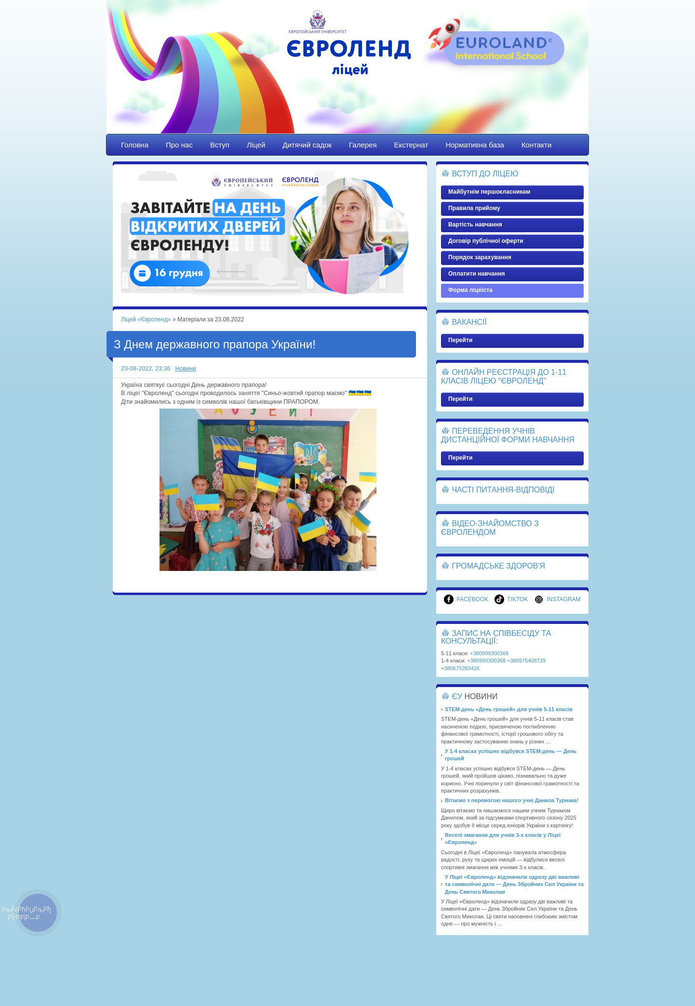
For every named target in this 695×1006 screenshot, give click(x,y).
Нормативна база (474, 144)
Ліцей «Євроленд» (347, 75)
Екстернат (411, 144)
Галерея (363, 144)
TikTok (511, 599)
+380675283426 (460, 668)
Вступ (219, 144)
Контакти (536, 144)
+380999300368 (489, 653)
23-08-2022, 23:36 (145, 368)
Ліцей (256, 144)
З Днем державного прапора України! (215, 344)
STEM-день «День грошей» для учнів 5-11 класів (509, 709)
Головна (134, 144)
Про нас (179, 144)
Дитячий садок (307, 144)
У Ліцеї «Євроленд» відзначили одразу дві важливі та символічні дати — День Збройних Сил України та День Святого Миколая (514, 884)
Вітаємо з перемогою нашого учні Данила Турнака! (511, 800)
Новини (185, 368)
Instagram (557, 599)
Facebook (466, 599)
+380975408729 (526, 660)
